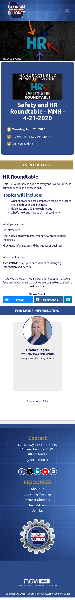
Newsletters (37, 505)
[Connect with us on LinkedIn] (37, 471)
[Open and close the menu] (50, 10)
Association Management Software (37, 582)
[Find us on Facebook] (21, 471)
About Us (37, 489)
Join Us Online (23, 143)
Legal (67, 593)
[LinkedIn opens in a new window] (68, 299)
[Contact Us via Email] (53, 471)
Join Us (37, 510)
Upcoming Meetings (37, 494)
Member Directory (37, 499)
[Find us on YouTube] (45, 471)
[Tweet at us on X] (29, 471)
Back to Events (10, 58)
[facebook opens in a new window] (48, 299)
